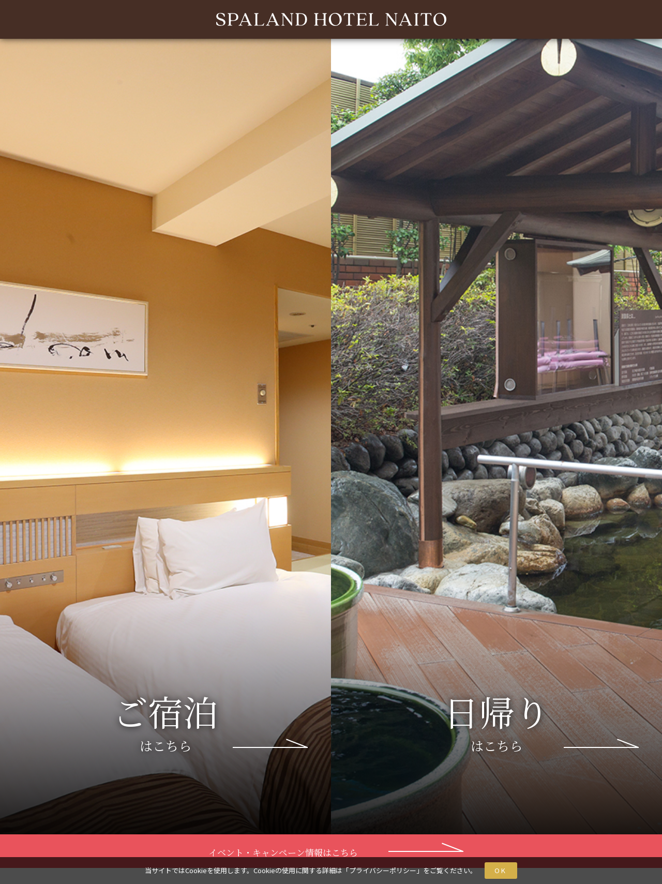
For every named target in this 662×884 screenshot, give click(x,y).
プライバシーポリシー (382, 870)
